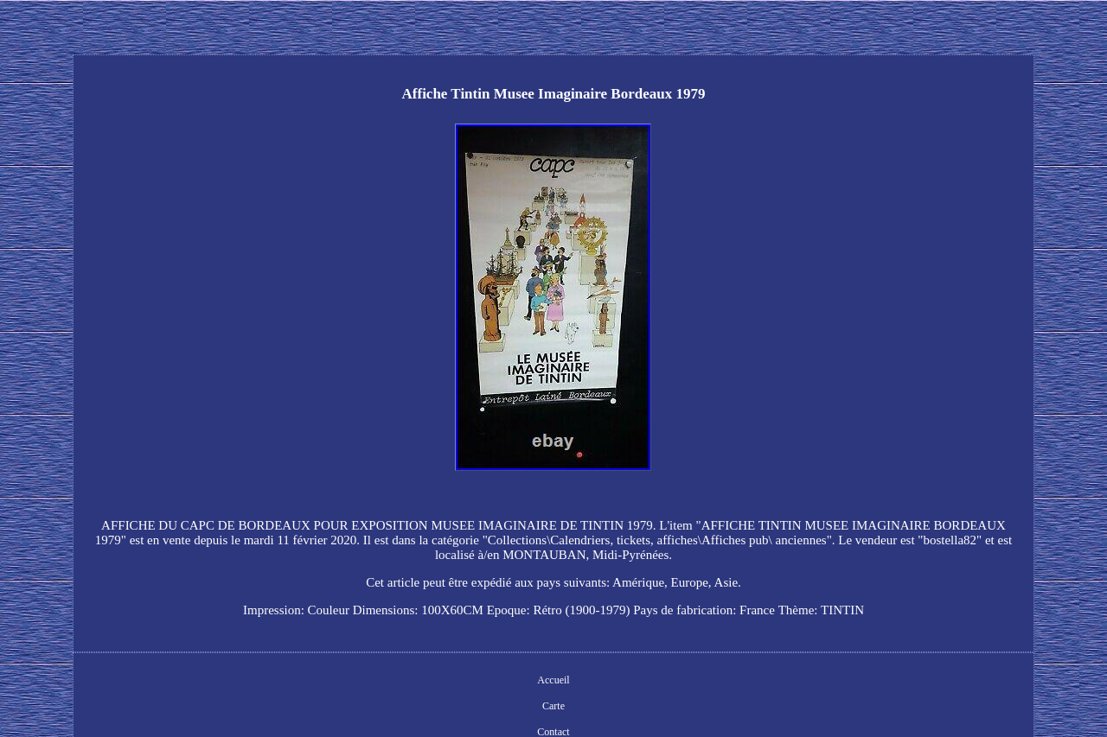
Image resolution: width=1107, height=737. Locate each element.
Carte (553, 706)
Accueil (553, 680)
